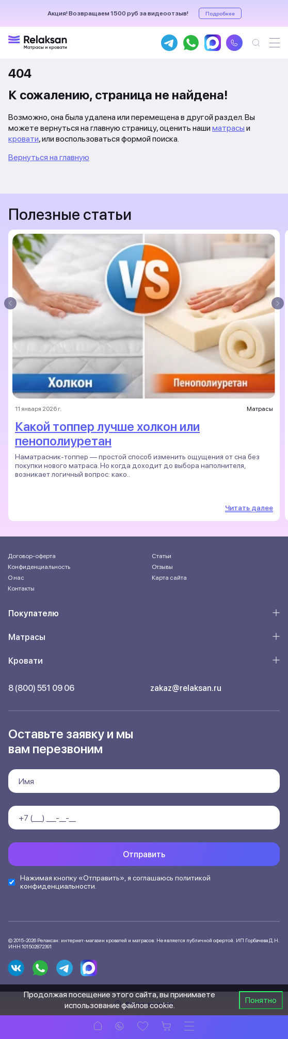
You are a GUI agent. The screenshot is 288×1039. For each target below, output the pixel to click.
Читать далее (249, 508)
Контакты (21, 588)
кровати (23, 139)
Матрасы (26, 637)
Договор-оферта (32, 556)
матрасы (228, 128)
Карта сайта (169, 577)
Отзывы (162, 566)
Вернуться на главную (48, 157)
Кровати (25, 661)
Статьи (161, 556)
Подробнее (220, 13)
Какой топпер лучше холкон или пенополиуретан (107, 433)
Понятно (261, 1000)
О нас (16, 577)
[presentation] (10, 303)
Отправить (144, 854)
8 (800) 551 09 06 (41, 688)
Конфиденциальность (39, 566)
